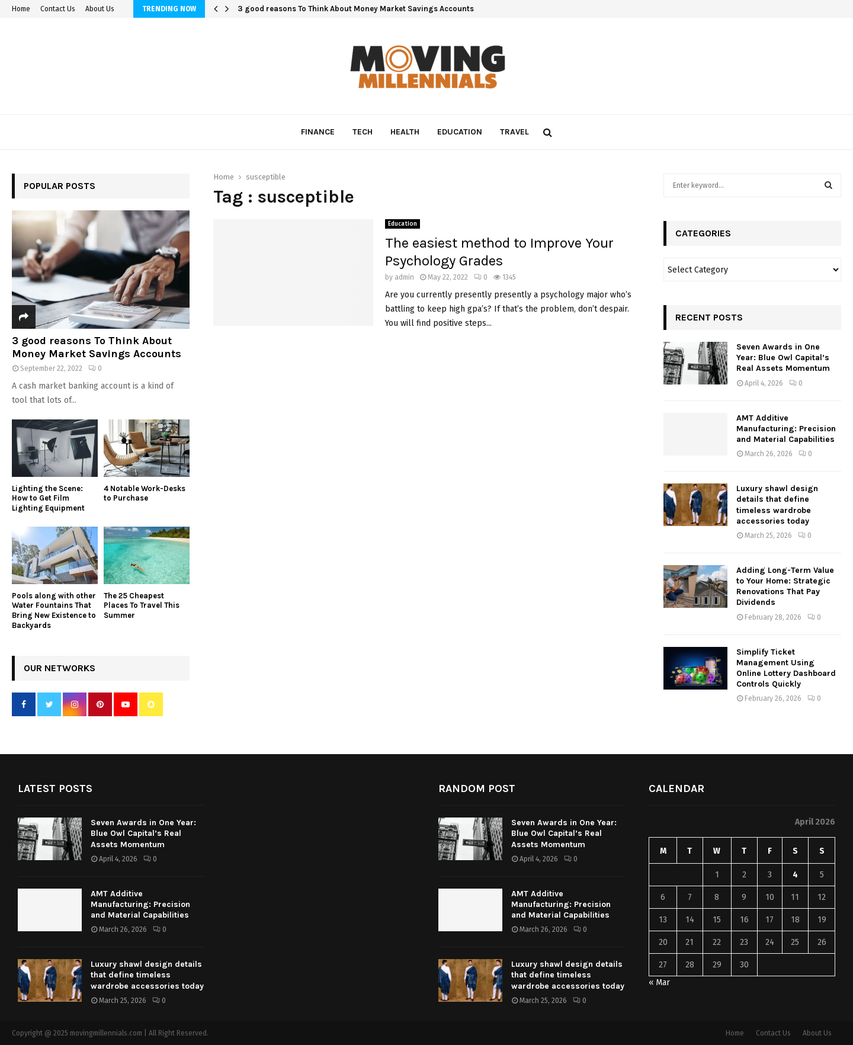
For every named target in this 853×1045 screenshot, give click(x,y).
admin (404, 277)
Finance (318, 132)
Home (21, 9)
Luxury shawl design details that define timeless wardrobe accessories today (777, 504)
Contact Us (57, 9)
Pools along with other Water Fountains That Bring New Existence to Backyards (54, 610)
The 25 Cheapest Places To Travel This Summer (141, 605)
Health (404, 132)
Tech (362, 132)
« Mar (659, 982)
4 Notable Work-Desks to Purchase (144, 493)
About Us (99, 9)
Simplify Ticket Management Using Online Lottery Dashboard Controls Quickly (786, 668)
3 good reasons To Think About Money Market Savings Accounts (356, 8)
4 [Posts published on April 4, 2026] (795, 875)
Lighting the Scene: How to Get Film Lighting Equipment (48, 498)
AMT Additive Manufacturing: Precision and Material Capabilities (786, 428)
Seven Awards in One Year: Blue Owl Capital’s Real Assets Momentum (783, 357)
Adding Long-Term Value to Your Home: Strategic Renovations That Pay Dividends (785, 586)
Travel (514, 132)
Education (459, 132)
